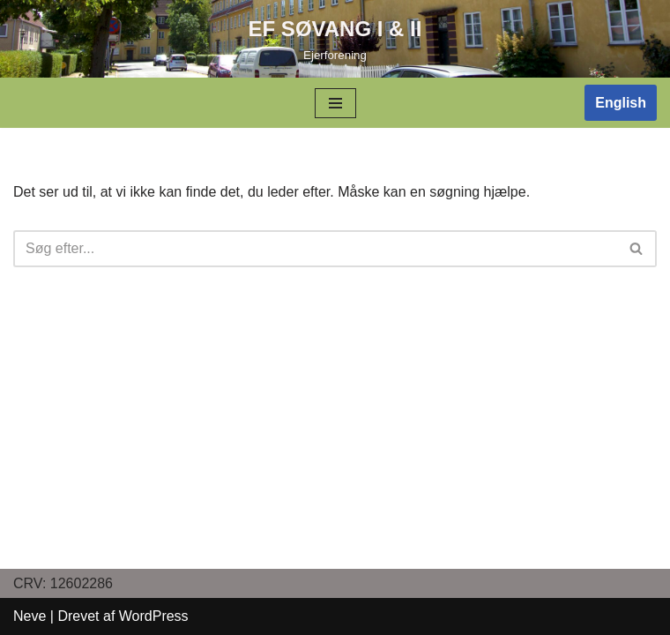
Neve (29, 616)
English (620, 102)
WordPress (154, 616)
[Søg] (315, 248)
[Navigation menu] (335, 103)
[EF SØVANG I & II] (335, 38)
